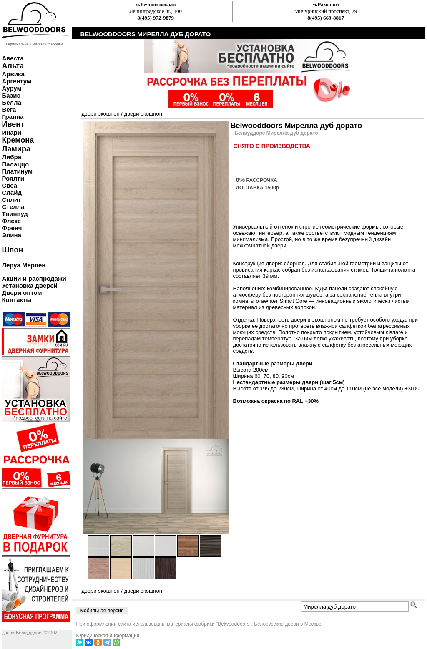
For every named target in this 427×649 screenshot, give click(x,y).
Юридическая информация (107, 636)
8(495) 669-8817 (325, 18)
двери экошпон (100, 114)
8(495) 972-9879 (155, 18)
